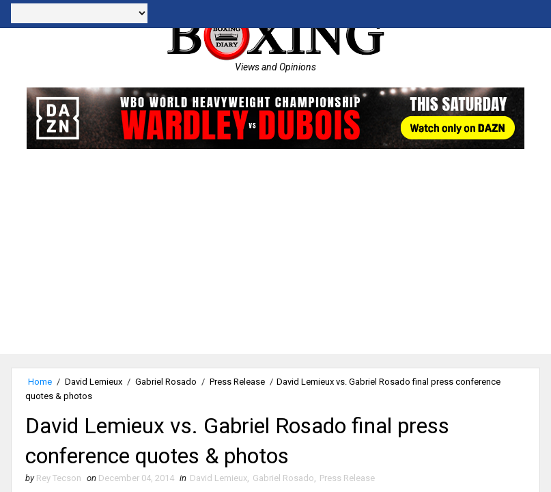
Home (40, 382)
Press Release (237, 382)
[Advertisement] (275, 258)
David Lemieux (93, 382)
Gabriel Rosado (166, 382)
